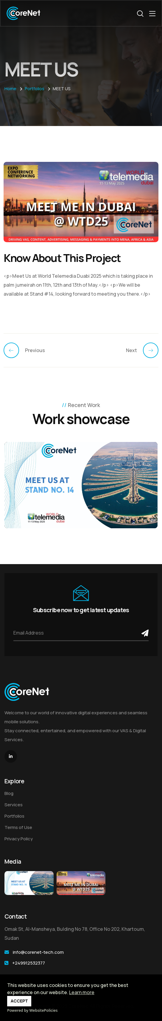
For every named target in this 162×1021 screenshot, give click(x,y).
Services (13, 805)
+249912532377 (28, 963)
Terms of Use (18, 827)
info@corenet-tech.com (38, 952)
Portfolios (14, 816)
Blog (8, 793)
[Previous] (14, 350)
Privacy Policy (18, 839)
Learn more (81, 992)
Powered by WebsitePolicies (32, 1010)
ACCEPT (19, 1001)
